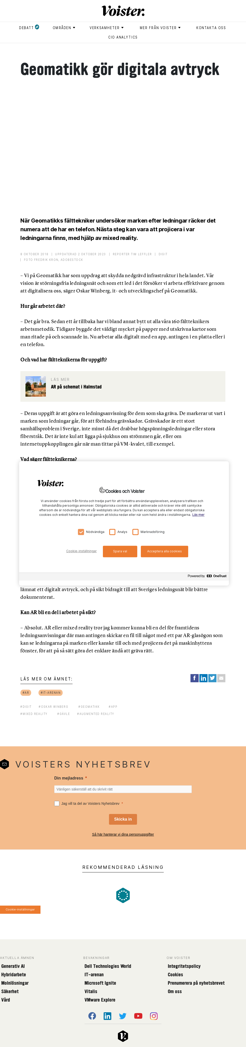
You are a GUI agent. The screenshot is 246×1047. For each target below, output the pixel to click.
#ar (26, 693)
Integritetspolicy (184, 966)
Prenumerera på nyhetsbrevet (196, 983)
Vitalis (91, 991)
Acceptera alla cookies (164, 551)
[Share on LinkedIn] (203, 678)
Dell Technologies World (108, 966)
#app (113, 707)
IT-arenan (94, 974)
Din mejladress (68, 778)
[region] (124, 523)
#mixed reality (33, 714)
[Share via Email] (221, 678)
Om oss (175, 991)
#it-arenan (50, 693)
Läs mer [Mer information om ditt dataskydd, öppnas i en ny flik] (198, 515)
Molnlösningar (15, 983)
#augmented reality (95, 714)
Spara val (120, 551)
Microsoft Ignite (100, 983)
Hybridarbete (13, 974)
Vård (5, 999)
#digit (26, 707)
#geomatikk (89, 707)
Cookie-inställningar (20, 909)
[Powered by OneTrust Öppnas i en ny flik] (207, 577)
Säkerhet (10, 991)
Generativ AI (13, 966)
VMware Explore (100, 999)
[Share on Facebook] (194, 678)
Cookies (175, 974)
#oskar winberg (53, 707)
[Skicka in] (123, 819)
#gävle (63, 714)
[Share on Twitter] (212, 678)
